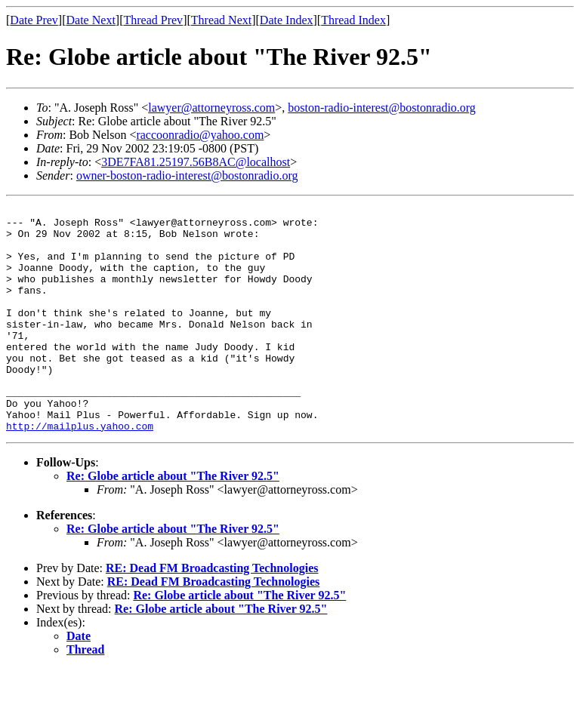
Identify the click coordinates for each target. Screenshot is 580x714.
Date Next (91, 20)
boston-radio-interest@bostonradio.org (382, 107)
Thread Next (221, 20)
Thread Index (353, 20)
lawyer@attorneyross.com (211, 107)
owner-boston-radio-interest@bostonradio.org (187, 175)
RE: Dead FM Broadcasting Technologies (212, 613)
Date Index (286, 20)
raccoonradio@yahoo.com (200, 134)
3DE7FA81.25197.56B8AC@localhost (195, 161)
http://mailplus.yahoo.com (79, 471)
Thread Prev (153, 20)
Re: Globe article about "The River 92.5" (172, 521)
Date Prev (34, 20)
